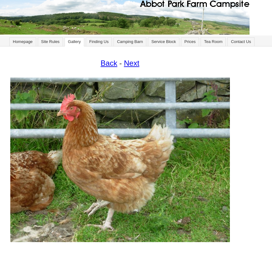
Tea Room (213, 41)
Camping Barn (130, 41)
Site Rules (50, 41)
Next (131, 63)
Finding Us (99, 41)
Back (109, 63)
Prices (190, 41)
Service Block (163, 41)
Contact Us (241, 41)
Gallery (74, 41)
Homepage (23, 41)
